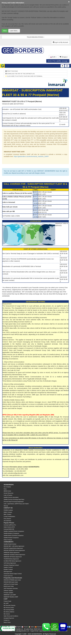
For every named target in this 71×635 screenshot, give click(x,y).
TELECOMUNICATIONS (35, 37)
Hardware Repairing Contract (11, 565)
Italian (31, 626)
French (24, 626)
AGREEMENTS (8, 542)
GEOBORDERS (9, 484)
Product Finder (7, 601)
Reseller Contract (8, 569)
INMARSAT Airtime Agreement (11, 552)
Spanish (38, 626)
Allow (5, 31)
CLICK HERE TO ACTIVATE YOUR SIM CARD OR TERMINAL (23, 76)
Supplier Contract (8, 567)
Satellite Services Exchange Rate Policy (14, 499)
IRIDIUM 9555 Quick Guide (11, 582)
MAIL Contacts (7, 514)
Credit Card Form (8, 575)
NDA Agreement (8, 571)
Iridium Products (8, 539)
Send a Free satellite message (58, 61)
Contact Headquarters (9, 516)
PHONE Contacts (8, 510)
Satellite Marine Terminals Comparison (14, 535)
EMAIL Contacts (8, 512)
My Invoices (7, 614)
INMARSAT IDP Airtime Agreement (13, 556)
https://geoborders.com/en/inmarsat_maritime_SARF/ (31, 156)
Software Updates (8, 590)
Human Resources (8, 493)
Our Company (7, 486)
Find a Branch (7, 518)
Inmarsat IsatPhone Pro (10, 525)
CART (5, 599)
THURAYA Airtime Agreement (11, 558)
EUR (53, 57)
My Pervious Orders (9, 607)
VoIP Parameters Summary (11, 588)
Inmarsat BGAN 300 (9, 529)
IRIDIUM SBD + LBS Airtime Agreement (14, 546)
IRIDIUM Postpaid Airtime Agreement (13, 548)
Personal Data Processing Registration (14, 501)
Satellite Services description (11, 497)
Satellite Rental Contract (10, 544)
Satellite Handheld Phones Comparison (14, 531)
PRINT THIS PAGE (11, 71)
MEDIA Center (7, 491)
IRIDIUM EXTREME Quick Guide (12, 580)
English (18, 626)
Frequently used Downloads (13, 578)
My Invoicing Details (9, 609)
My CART (6, 603)
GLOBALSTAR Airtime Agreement (12, 561)
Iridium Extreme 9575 (9, 527)
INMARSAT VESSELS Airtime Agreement (14, 554)
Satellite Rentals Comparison (11, 537)
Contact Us (6, 620)
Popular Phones (9, 523)
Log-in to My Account (60, 42)
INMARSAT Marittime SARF (11, 596)
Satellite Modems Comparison (11, 533)
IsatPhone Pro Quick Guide (11, 584)
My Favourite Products (9, 605)
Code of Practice (8, 495)
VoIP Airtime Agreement (10, 563)
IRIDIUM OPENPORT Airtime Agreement (14, 550)
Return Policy (7, 622)
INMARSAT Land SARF (10, 594)
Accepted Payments (9, 618)
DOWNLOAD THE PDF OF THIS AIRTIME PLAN (20, 73)
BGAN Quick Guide (9, 586)
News (5, 489)
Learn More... (14, 31)
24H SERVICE (7, 520)
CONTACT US (8, 508)
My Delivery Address (9, 611)
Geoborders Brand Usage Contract (13, 573)
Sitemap (6, 505)
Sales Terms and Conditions (11, 616)
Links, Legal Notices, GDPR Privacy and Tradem (16, 503)
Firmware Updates (8, 592)
